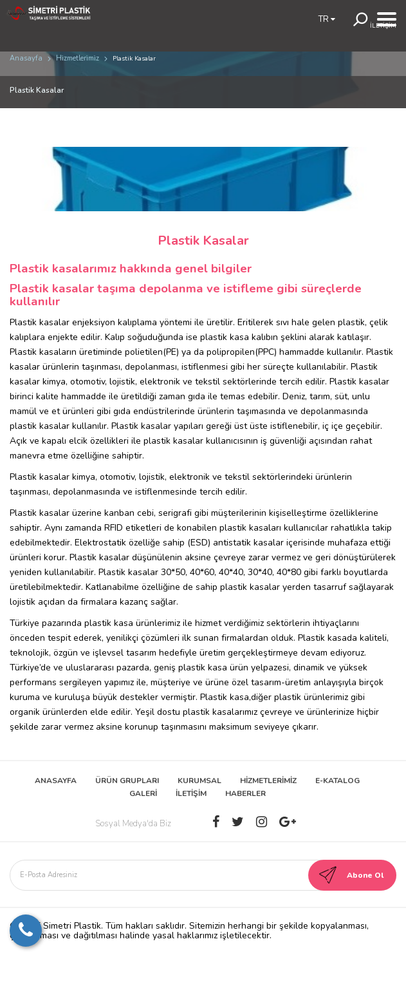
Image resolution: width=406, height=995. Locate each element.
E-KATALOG (337, 780)
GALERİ (143, 793)
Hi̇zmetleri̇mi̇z (77, 58)
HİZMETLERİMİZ (268, 780)
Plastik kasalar (39, 513)
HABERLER (245, 793)
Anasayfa (26, 58)
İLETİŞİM (191, 793)
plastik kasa (224, 337)
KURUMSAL (199, 780)
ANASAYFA (56, 780)
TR (326, 19)
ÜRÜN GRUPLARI (127, 780)
